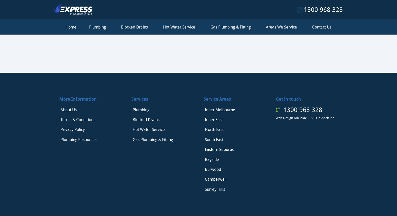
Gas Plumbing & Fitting (231, 27)
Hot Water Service (180, 27)
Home (71, 27)
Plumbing (98, 27)
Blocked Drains (135, 27)
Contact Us (321, 27)
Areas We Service (283, 27)
